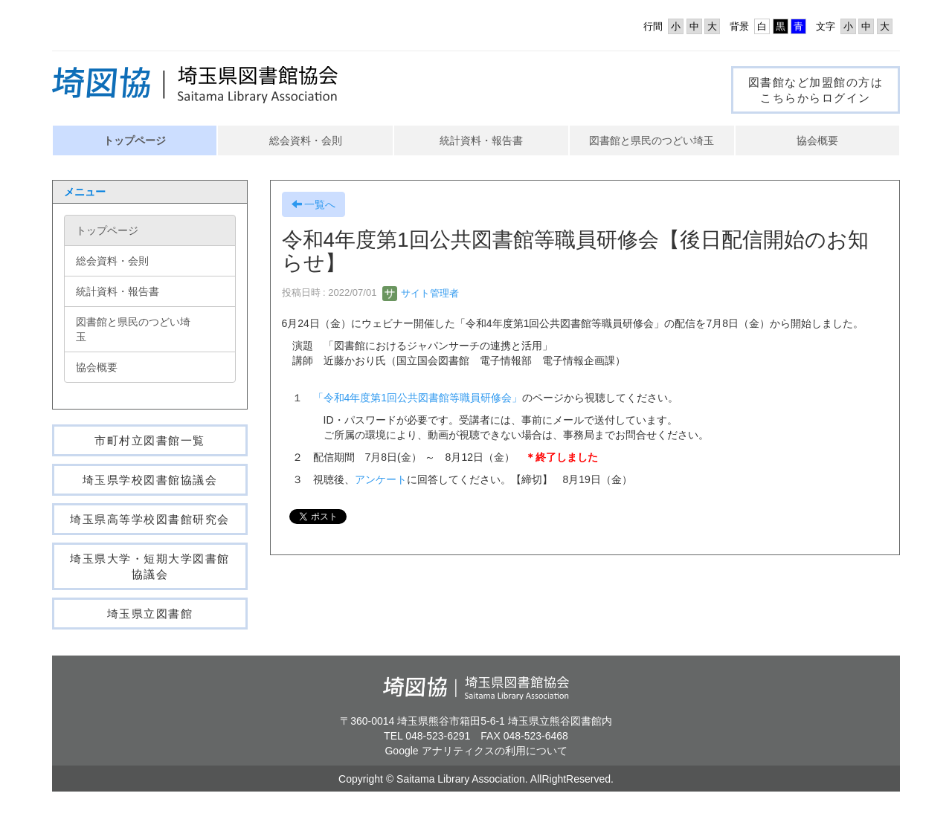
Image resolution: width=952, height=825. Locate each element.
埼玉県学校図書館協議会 (150, 479)
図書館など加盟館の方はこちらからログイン (816, 90)
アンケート (381, 479)
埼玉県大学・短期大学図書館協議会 (150, 566)
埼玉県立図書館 (150, 613)
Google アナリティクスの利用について (476, 751)
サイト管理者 (421, 293)
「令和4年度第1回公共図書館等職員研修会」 (418, 398)
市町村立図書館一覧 (149, 440)
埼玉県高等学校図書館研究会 (150, 519)
